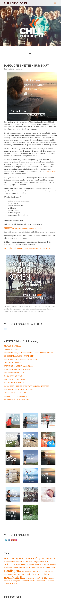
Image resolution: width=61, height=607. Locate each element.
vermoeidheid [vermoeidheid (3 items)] (23, 581)
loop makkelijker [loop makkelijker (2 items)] (10, 574)
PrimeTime (51, 171)
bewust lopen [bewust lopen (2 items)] (50, 559)
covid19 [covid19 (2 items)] (40, 564)
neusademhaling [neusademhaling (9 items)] (14, 577)
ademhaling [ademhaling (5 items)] (34, 558)
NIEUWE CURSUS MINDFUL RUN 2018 (18, 389)
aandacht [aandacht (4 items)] (23, 558)
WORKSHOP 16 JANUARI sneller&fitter (18, 366)
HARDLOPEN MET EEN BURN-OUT (26, 65)
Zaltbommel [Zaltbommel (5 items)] (10, 583)
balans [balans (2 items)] (43, 559)
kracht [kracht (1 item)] (52, 571)
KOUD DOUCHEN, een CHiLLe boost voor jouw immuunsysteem (28, 353)
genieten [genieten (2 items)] (19, 567)
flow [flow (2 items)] (14, 567)
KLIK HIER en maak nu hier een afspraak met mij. (23, 228)
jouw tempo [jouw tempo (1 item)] (47, 571)
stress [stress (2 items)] (10, 581)
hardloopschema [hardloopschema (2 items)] (49, 567)
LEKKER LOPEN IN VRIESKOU (15, 396)
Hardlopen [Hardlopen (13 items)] (11, 571)
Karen (20, 69)
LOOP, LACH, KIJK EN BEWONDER (17, 369)
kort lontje (25, 309)
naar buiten (34, 309)
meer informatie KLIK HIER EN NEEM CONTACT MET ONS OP (28, 248)
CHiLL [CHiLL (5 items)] (46, 561)
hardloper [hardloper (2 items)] (35, 571)
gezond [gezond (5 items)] (27, 567)
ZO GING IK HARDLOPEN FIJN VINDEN (19, 356)
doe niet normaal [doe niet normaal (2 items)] (50, 564)
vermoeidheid (39, 311)
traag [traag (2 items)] (15, 581)
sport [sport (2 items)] (6, 581)
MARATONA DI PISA (11, 349)
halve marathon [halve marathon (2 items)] (36, 567)
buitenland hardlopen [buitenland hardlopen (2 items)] (12, 562)
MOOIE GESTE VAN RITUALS (15, 383)
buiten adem (33, 307)
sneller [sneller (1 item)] (49, 578)
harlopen (48, 307)
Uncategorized (12, 307)
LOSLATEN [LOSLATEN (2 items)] (20, 574)
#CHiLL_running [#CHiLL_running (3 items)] (11, 558)
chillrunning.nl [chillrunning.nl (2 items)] (22, 564)
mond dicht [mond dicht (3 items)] (29, 574)
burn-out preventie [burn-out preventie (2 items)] (36, 562)
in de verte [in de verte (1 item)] (41, 571)
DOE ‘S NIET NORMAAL (13, 376)
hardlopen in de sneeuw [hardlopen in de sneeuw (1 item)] (25, 571)
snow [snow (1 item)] (52, 578)
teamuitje (27, 311)
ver (32, 311)
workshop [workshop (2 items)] (50, 581)
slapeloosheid (43, 309)
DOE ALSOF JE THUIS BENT (14, 379)
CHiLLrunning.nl (14, 3)
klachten (18, 309)
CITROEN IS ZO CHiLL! (12, 346)
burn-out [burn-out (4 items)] (24, 561)
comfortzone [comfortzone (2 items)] (33, 564)
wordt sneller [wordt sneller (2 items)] (41, 581)
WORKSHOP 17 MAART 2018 (15, 393)
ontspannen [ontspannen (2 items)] (30, 578)
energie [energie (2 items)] (7, 567)
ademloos (25, 307)
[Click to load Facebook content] (5, 329)
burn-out (41, 307)
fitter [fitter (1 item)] (11, 567)
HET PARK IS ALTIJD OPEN (14, 373)
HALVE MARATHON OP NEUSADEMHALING (21, 359)
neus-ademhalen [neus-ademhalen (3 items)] (42, 574)
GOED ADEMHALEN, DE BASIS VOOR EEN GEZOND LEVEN (26, 386)
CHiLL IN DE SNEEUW (12, 363)
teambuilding (18, 311)
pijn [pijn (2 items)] (36, 578)
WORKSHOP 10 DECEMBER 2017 (16, 399)
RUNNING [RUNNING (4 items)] (42, 578)
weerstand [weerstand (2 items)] (32, 581)
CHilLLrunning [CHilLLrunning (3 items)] (10, 564)
